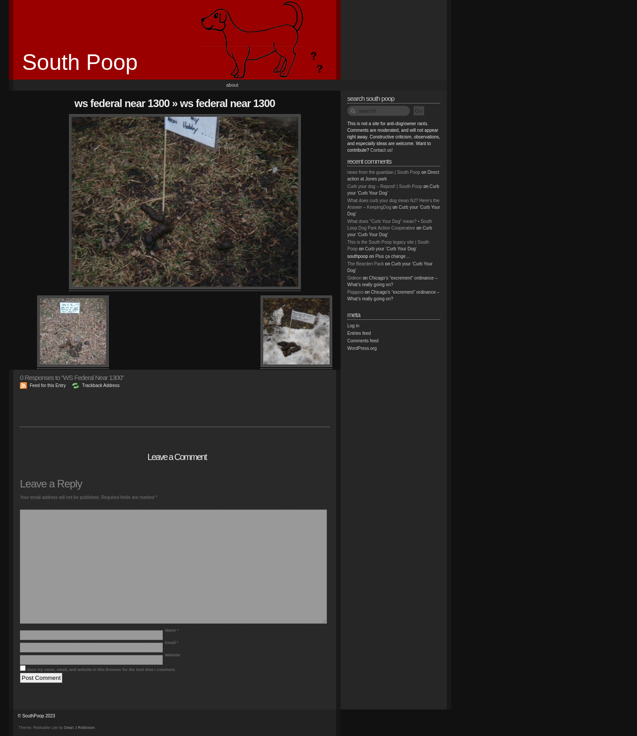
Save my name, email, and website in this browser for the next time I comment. (101, 669)
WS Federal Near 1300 (121, 103)
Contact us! (381, 150)
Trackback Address (100, 385)
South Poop (80, 62)
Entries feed (359, 333)
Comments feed (363, 340)
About (232, 85)
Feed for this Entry (48, 385)
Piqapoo (355, 292)
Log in (353, 325)
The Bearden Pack (365, 263)
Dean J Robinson (79, 727)
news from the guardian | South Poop (383, 172)
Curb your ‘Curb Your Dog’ (391, 248)
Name (172, 630)
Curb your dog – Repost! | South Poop (384, 186)
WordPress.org (362, 348)
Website (172, 655)
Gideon (354, 278)
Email (171, 642)
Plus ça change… (392, 256)
